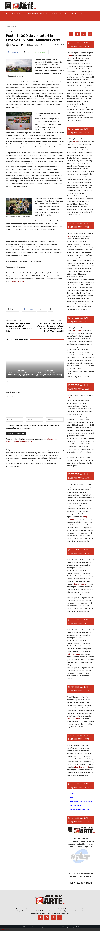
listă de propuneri (80, 584)
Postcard (14, 26)
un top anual (78, 330)
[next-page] (11, 381)
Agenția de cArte (19, 45)
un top (69, 55)
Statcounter (4, 930)
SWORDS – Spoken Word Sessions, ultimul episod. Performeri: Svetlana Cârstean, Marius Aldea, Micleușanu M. (49, 374)
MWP (77, 927)
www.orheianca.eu (19, 281)
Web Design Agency (68, 927)
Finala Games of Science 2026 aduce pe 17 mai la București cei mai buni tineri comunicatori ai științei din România (20, 374)
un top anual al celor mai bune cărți (80, 398)
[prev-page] (7, 381)
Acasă (8, 26)
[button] (91, 15)
